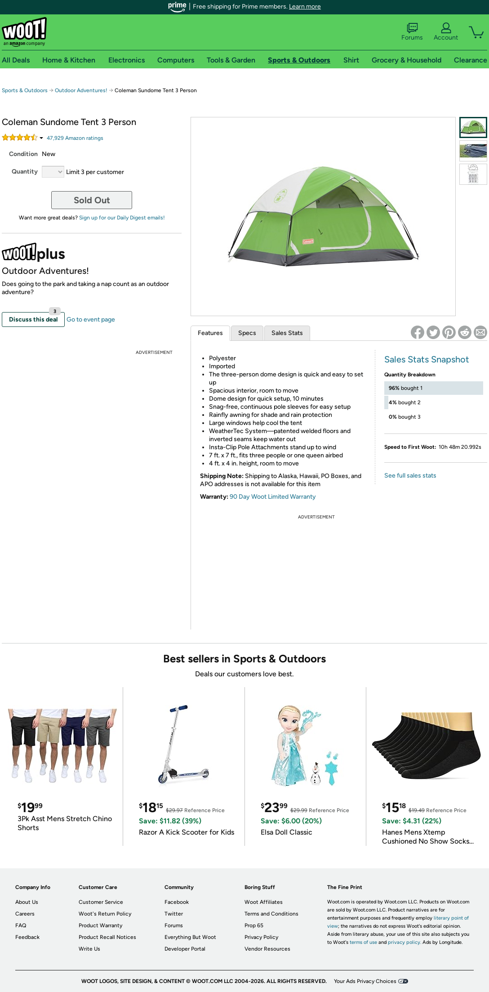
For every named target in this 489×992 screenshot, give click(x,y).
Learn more (305, 6)
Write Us (89, 949)
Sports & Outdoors (25, 90)
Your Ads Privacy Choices (365, 981)
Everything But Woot (190, 937)
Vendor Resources (267, 949)
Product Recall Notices (107, 937)
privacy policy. (404, 942)
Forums (412, 31)
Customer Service (101, 902)
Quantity (25, 171)
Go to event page (91, 319)
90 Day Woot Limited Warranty (273, 496)
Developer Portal (184, 949)
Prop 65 (253, 925)
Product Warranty (100, 925)
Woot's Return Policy (105, 914)
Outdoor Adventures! (81, 90)
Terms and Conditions (271, 914)
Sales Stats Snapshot (426, 359)
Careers (25, 914)
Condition (23, 154)
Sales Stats (287, 333)
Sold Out (92, 200)
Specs (247, 333)
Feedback (27, 937)
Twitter (173, 914)
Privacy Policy (261, 937)
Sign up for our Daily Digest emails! (122, 217)
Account (446, 31)
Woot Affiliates (263, 902)
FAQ (20, 925)
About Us (26, 902)
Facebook (176, 902)
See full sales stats (410, 475)
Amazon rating (75, 138)
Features (210, 333)
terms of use (363, 942)
